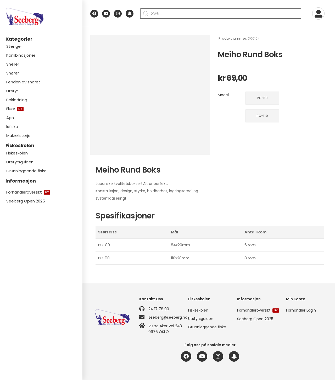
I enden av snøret (23, 82)
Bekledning (16, 100)
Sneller (12, 64)
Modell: (224, 95)
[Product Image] (150, 95)
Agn (10, 117)
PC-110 (262, 116)
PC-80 (262, 98)
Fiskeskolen (17, 153)
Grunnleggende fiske (26, 171)
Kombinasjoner (20, 55)
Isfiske (12, 126)
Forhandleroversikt (28, 192)
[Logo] (41, 16)
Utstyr (12, 91)
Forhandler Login (301, 310)
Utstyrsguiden (20, 162)
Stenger (14, 46)
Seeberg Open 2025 (25, 201)
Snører (12, 73)
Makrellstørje (18, 135)
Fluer (15, 108)
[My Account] (318, 13)
